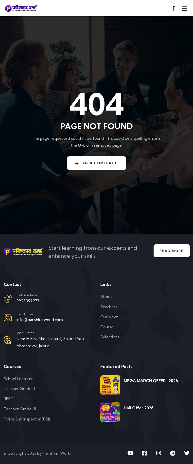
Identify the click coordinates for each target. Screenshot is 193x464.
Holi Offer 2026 (139, 407)
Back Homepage (96, 163)
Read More (171, 251)
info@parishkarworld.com (40, 319)
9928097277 (28, 300)
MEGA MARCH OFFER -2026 (151, 380)
